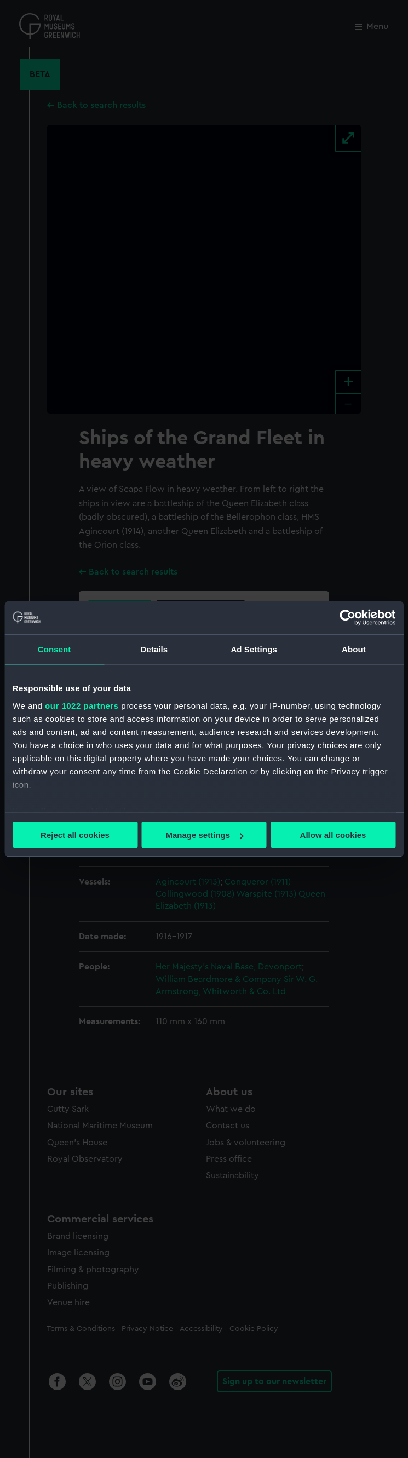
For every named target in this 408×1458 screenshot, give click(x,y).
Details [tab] (154, 649)
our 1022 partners (81, 705)
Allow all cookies (333, 835)
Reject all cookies (75, 835)
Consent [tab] (54, 649)
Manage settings (204, 835)
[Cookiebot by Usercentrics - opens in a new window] (347, 618)
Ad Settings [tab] (254, 649)
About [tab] (354, 649)
